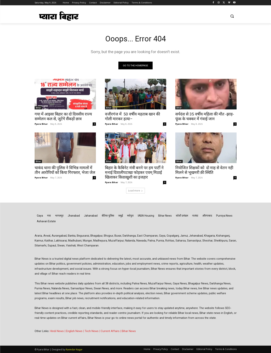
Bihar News (129, 331)
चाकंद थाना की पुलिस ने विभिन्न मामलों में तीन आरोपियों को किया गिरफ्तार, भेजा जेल (65, 170)
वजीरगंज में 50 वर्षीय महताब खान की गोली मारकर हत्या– (132, 116)
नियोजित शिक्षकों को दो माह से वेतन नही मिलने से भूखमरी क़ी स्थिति (204, 170)
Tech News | (93, 331)
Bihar (38, 107)
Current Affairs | (111, 331)
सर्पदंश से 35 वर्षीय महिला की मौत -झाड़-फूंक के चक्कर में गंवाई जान (204, 116)
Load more (135, 190)
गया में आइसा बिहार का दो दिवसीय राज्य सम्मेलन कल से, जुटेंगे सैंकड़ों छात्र (63, 116)
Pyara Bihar (41, 123)
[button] (232, 16)
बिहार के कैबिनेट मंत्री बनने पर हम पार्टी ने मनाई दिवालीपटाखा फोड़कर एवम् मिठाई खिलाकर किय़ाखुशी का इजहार (134, 173)
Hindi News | (58, 331)
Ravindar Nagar (74, 349)
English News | (75, 331)
